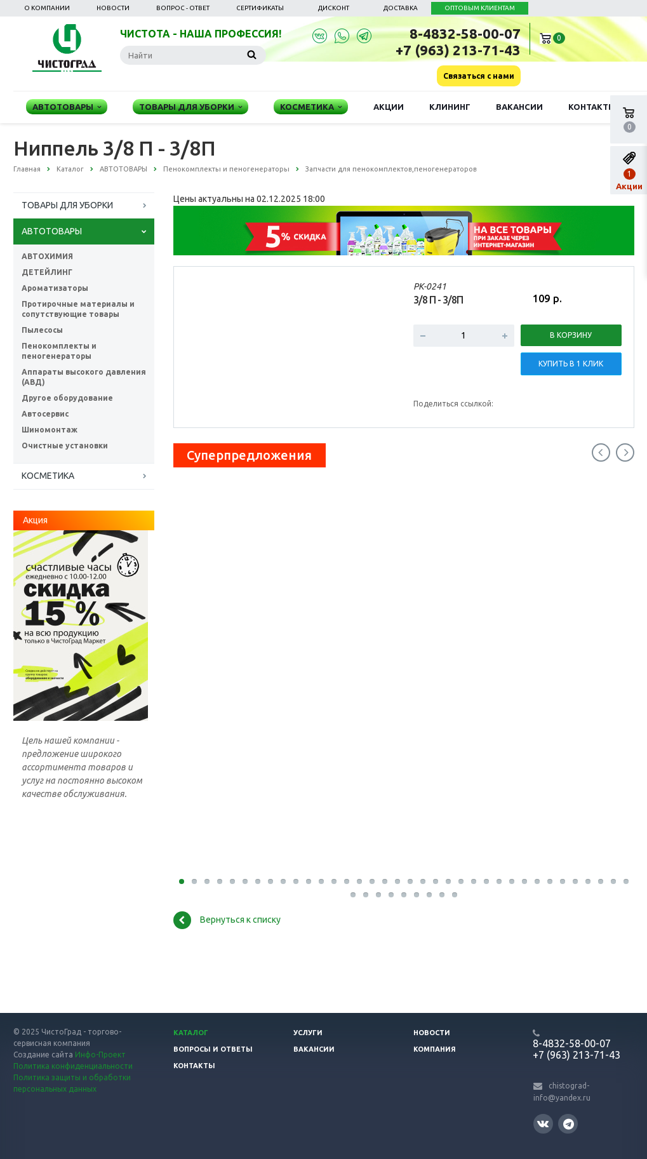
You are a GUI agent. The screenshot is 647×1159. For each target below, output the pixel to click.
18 (397, 881)
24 (473, 881)
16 (372, 881)
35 (613, 881)
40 (391, 894)
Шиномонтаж (49, 429)
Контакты (592, 106)
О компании (47, 7)
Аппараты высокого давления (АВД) (84, 377)
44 (441, 894)
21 (435, 881)
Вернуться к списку (227, 920)
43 (429, 894)
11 (308, 881)
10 (295, 881)
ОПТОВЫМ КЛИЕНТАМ (479, 7)
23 (461, 881)
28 (524, 881)
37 (353, 894)
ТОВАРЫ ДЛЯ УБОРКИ (67, 205)
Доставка (401, 7)
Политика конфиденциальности (73, 1066)
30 (549, 881)
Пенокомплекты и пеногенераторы (59, 351)
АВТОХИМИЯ (47, 256)
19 (410, 881)
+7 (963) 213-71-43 (458, 50)
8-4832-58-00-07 (465, 33)
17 (384, 881)
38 (365, 894)
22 (448, 881)
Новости (113, 7)
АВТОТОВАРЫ (52, 231)
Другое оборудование (67, 398)
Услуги (308, 1032)
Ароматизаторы (55, 288)
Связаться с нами (478, 76)
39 (378, 894)
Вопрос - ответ (183, 7)
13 (334, 881)
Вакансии (519, 106)
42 (416, 894)
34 (600, 881)
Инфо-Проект (100, 1054)
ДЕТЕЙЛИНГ (47, 272)
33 (587, 881)
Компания (434, 1049)
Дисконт (333, 7)
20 (422, 881)
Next (625, 452)
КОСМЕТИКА (48, 476)
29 (537, 881)
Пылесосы (42, 330)
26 (499, 881)
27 (511, 881)
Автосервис (45, 414)
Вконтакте (543, 1123)
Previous (601, 452)
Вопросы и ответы (213, 1049)
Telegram (568, 1123)
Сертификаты (260, 7)
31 (562, 881)
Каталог (190, 1032)
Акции (388, 106)
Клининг (449, 106)
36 (626, 881)
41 (403, 894)
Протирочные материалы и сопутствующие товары (78, 309)
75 (454, 894)
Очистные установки (65, 445)
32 (575, 881)
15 (359, 881)
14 (346, 881)
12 (321, 881)
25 (486, 881)
